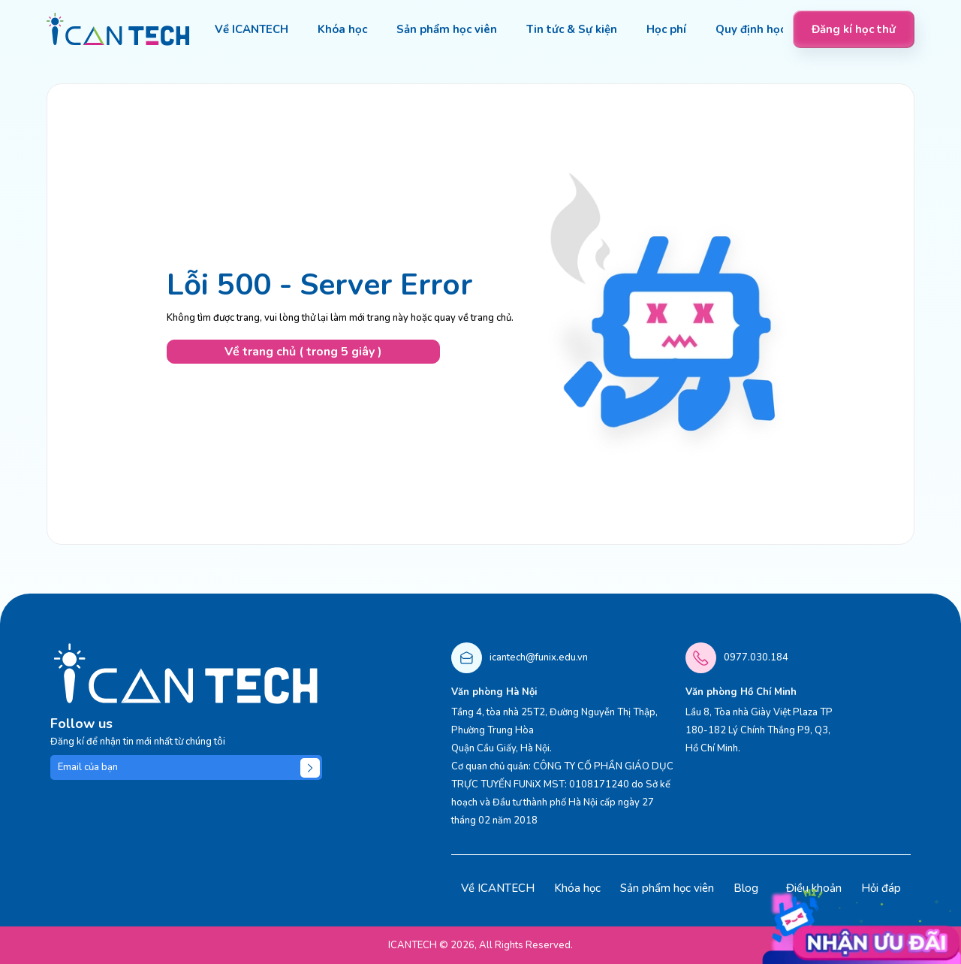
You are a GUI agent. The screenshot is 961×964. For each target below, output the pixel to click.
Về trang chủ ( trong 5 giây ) (303, 351)
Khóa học (577, 888)
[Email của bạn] (186, 767)
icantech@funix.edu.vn (539, 657)
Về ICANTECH (498, 888)
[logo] (118, 29)
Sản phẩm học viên (667, 888)
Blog (746, 888)
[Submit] (310, 768)
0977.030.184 (756, 657)
